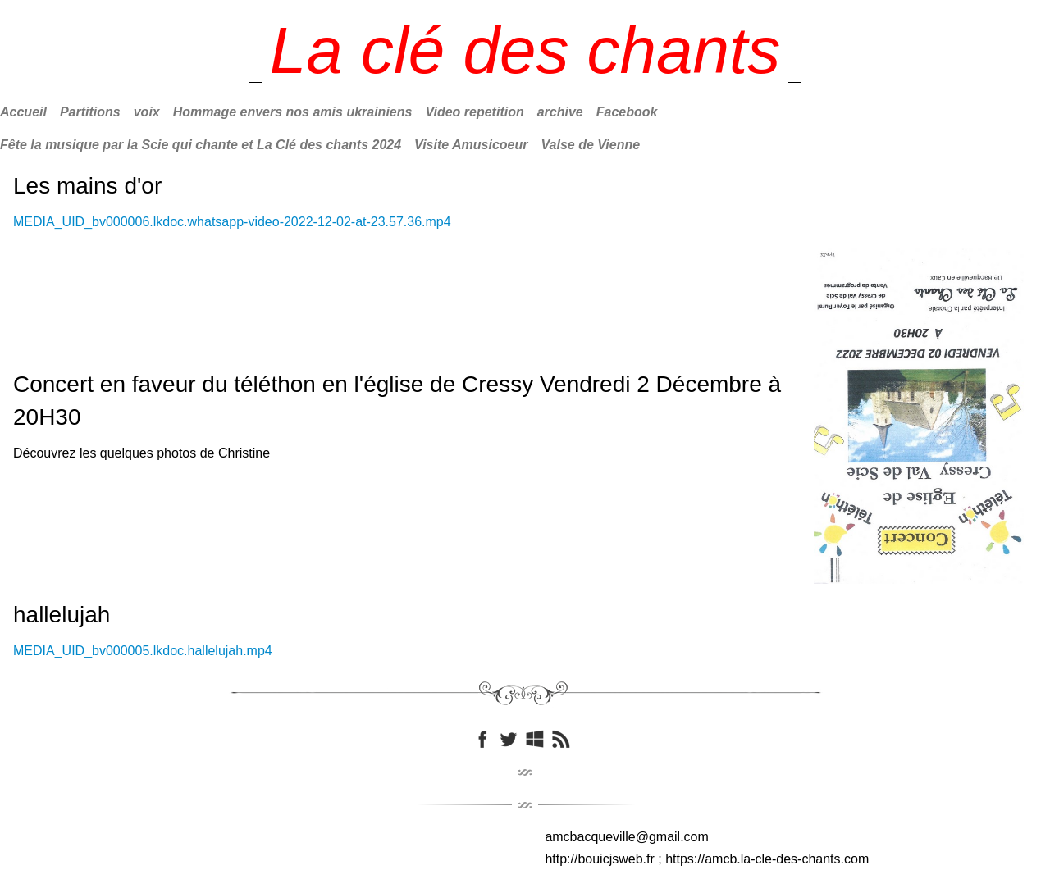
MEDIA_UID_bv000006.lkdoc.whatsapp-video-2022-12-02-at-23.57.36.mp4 (232, 222)
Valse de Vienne (591, 145)
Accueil (23, 112)
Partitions (90, 112)
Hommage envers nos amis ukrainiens (293, 112)
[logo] (525, 51)
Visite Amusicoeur (470, 145)
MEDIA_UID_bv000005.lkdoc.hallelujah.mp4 (142, 651)
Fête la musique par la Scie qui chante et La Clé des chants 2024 (200, 145)
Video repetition (474, 112)
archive (560, 112)
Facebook (627, 112)
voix (147, 112)
